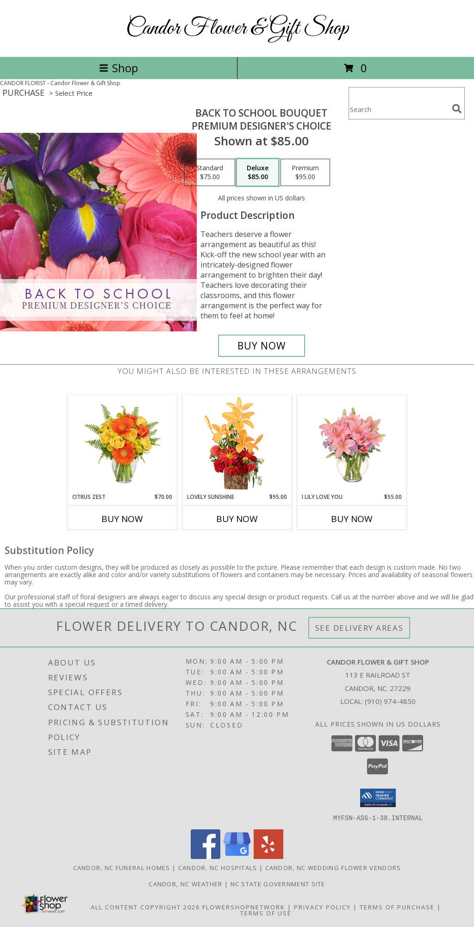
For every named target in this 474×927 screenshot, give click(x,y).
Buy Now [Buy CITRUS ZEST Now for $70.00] (122, 519)
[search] (456, 109)
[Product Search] (398, 109)
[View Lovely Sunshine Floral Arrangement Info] (237, 444)
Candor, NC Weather (185, 883)
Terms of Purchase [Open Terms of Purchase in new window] (397, 906)
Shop (118, 67)
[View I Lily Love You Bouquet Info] (352, 443)
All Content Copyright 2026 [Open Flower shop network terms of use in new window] (145, 906)
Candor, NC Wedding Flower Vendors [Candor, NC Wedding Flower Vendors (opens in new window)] (333, 867)
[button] (378, 798)
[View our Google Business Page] (237, 856)
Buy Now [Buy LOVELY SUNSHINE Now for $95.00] (237, 519)
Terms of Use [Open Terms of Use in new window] (266, 912)
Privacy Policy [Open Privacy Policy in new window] (322, 906)
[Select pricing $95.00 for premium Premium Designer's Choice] (305, 172)
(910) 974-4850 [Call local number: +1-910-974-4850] (390, 701)
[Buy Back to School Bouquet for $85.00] (261, 346)
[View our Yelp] (268, 856)
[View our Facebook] (205, 856)
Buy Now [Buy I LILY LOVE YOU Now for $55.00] (352, 519)
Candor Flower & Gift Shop (237, 28)
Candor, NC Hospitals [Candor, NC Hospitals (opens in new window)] (217, 867)
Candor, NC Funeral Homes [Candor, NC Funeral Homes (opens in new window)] (121, 867)
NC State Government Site (278, 883)
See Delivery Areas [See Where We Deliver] (359, 627)
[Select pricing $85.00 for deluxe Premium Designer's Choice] (257, 172)
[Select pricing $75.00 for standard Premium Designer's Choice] (210, 172)
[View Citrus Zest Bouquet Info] (122, 444)
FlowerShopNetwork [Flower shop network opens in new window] (243, 906)
